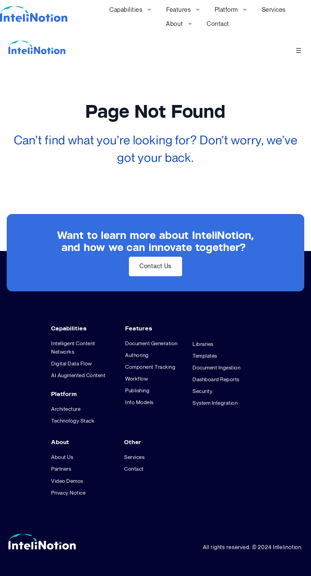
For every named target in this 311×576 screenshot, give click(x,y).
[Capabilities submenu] (149, 9)
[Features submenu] (198, 9)
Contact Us (155, 266)
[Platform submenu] (245, 9)
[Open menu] (299, 50)
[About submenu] (190, 23)
